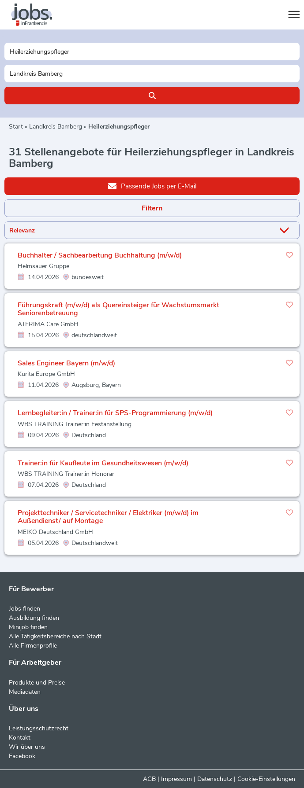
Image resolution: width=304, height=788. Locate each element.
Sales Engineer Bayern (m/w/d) (66, 363)
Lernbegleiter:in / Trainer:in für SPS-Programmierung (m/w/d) (115, 413)
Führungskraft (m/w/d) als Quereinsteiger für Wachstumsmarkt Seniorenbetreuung (118, 309)
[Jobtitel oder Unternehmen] (152, 51)
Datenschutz (214, 779)
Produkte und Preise (37, 682)
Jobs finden (24, 608)
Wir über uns (27, 747)
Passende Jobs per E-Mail (152, 186)
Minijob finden (28, 627)
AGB (149, 779)
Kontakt (19, 737)
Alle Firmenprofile (33, 645)
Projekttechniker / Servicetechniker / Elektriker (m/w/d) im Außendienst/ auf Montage (108, 517)
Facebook (22, 756)
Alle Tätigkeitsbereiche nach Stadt (55, 636)
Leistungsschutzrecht (38, 728)
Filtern (152, 208)
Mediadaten (25, 692)
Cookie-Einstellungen (266, 779)
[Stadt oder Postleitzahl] (152, 73)
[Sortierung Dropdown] (286, 230)
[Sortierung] (141, 230)
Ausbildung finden (34, 618)
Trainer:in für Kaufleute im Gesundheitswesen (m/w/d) (103, 463)
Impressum (176, 779)
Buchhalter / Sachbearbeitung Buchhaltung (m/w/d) (100, 255)
